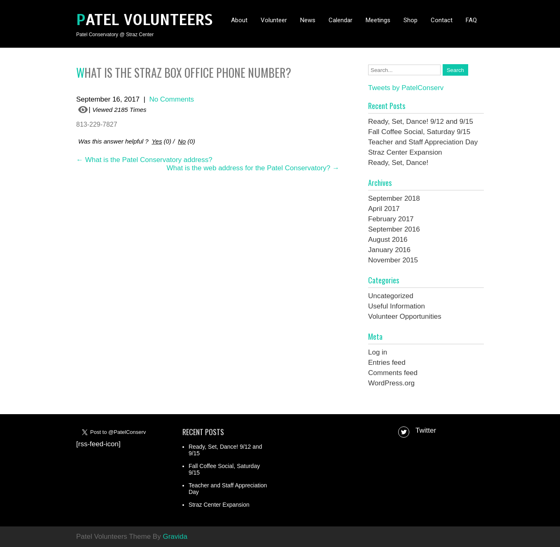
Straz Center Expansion (405, 152)
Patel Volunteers (144, 20)
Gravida (175, 536)
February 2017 (391, 219)
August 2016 (387, 239)
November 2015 (393, 260)
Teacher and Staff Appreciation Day (423, 142)
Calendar (340, 20)
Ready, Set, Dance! (398, 163)
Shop (411, 20)
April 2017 (384, 209)
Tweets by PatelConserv (405, 88)
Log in (377, 352)
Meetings (378, 20)
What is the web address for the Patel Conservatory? (252, 168)
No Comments (171, 99)
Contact (442, 20)
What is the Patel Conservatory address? (144, 160)
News (307, 20)
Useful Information (396, 306)
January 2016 (389, 250)
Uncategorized (390, 296)
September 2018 (394, 198)
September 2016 (394, 229)
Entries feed (387, 362)
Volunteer (274, 20)
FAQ (471, 20)
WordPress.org (391, 383)
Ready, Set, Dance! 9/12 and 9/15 (420, 121)
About (239, 20)
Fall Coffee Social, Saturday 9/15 (419, 132)
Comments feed (393, 373)
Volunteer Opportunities (404, 316)
